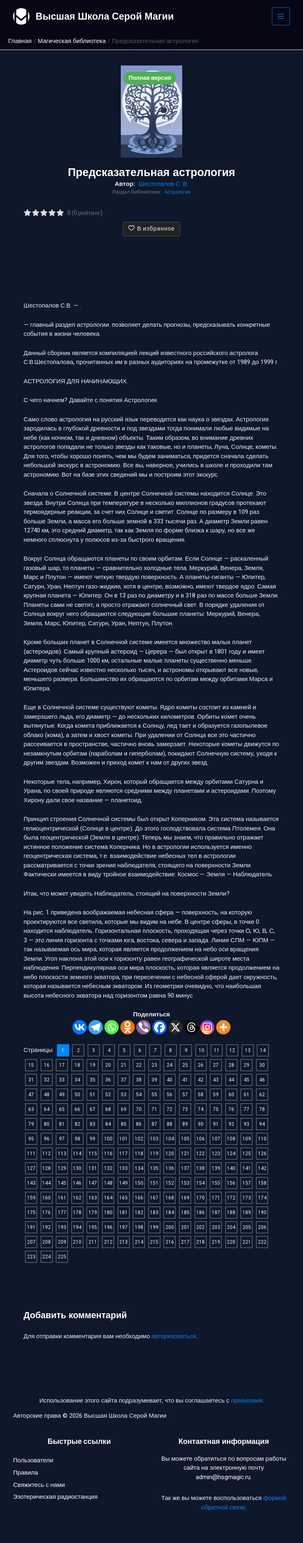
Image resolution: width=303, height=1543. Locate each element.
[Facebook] (159, 1027)
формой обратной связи (243, 1502)
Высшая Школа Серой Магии (106, 16)
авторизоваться (174, 1336)
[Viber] (143, 1027)
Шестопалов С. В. (163, 183)
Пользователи (33, 1460)
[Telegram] (95, 1027)
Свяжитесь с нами (39, 1485)
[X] (175, 1027)
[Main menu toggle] (281, 16)
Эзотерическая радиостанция (55, 1498)
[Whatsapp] (111, 1027)
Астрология (177, 192)
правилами (246, 1400)
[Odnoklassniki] (127, 1027)
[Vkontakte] (79, 1027)
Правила (25, 1473)
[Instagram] (207, 1027)
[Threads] (191, 1027)
